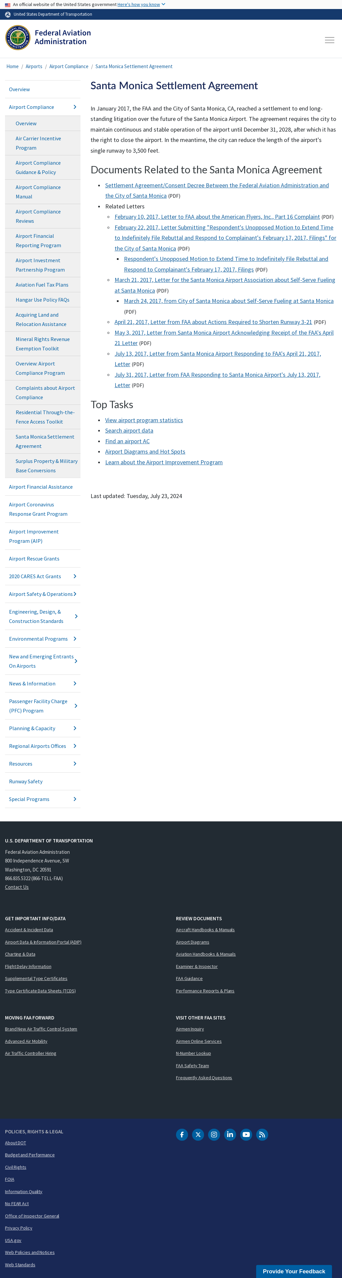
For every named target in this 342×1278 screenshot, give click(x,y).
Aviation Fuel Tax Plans (42, 284)
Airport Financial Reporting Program (38, 240)
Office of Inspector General (32, 1216)
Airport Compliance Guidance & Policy (38, 167)
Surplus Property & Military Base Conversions (46, 466)
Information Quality (23, 1191)
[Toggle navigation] (330, 40)
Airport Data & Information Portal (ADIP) (43, 942)
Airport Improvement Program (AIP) (34, 536)
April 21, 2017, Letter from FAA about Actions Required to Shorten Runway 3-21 (213, 322)
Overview (19, 89)
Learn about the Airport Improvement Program (164, 462)
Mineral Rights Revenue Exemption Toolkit (43, 344)
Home (12, 66)
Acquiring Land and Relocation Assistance (41, 319)
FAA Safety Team (192, 1066)
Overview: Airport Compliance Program (40, 368)
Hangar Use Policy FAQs (42, 299)
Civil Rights (15, 1167)
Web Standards (20, 1265)
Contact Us (17, 887)
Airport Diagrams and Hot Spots (145, 451)
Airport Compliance (69, 66)
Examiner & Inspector (197, 966)
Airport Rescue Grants (34, 558)
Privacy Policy (18, 1228)
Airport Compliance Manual (38, 192)
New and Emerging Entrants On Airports (42, 661)
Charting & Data (20, 954)
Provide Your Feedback (294, 1271)
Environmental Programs (42, 638)
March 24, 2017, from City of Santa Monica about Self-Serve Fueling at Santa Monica (229, 301)
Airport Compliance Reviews (38, 216)
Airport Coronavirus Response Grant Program (38, 509)
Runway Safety (25, 781)
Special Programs (42, 799)
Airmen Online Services (199, 1041)
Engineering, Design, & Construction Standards (42, 616)
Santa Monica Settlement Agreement (134, 66)
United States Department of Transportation (53, 14)
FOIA (9, 1179)
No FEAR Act (17, 1204)
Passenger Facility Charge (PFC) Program (42, 706)
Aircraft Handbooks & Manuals (205, 930)
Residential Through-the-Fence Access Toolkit (45, 417)
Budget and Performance (30, 1155)
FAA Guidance (189, 978)
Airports (34, 66)
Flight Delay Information (28, 966)
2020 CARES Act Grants (42, 576)
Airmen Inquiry (190, 1029)
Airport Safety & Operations (42, 594)
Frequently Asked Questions (204, 1078)
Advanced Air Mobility (26, 1041)
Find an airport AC (127, 441)
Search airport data (129, 430)
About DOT (15, 1143)
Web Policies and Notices (30, 1252)
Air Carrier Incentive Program (38, 143)
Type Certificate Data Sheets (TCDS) (40, 991)
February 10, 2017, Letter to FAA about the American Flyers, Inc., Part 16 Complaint (217, 216)
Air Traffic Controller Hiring (30, 1053)
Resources (42, 763)
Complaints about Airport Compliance (45, 392)
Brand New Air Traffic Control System (41, 1029)
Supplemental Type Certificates (36, 978)
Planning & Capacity (42, 728)
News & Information (42, 683)
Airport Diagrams (192, 942)
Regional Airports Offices (42, 746)
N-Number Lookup (193, 1053)
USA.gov (13, 1240)
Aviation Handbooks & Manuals (206, 954)
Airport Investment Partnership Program (40, 265)
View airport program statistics (144, 420)
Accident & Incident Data (29, 930)
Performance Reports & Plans (205, 991)
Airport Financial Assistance (41, 486)
